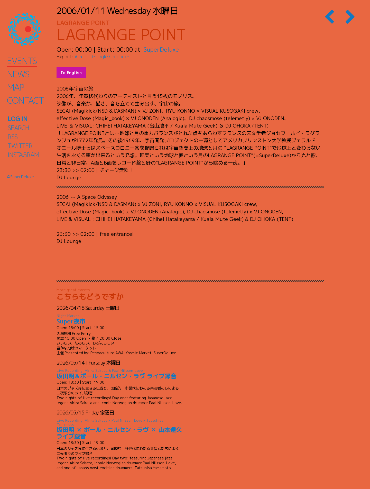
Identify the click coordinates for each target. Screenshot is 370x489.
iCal (79, 56)
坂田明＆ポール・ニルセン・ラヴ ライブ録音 (119, 374)
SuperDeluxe (161, 49)
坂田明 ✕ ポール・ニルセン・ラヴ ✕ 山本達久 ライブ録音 (119, 429)
